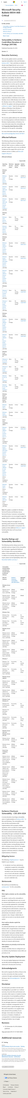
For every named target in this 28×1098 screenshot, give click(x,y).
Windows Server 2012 (4, 406)
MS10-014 (23, 244)
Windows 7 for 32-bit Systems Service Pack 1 (5, 293)
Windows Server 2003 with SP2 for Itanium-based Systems (4, 203)
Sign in (25, 2)
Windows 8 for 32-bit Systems (5, 360)
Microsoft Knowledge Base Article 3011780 (13, 133)
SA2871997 (23, 292)
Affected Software (7, 31)
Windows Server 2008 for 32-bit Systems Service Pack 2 (4, 247)
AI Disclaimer (6, 1085)
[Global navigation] (1, 2)
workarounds (5, 887)
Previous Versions (15, 1085)
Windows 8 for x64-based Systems (5, 369)
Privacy (16, 1087)
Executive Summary (7, 29)
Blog (4, 1087)
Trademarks (13, 1091)
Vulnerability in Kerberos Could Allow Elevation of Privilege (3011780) (14, 27)
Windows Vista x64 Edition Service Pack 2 (4, 229)
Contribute (10, 1087)
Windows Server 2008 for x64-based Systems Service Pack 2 (4, 261)
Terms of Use (6, 1091)
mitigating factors (13, 860)
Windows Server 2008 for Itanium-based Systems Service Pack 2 (4, 276)
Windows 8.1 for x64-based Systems (5, 387)
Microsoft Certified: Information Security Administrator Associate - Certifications (11, 1056)
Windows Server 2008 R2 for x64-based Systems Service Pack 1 (4, 325)
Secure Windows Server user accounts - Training (13, 1046)
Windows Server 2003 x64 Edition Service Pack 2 (4, 190)
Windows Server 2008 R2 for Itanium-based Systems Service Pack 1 (4, 341)
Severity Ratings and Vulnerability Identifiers (13, 33)
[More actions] (25, 5)
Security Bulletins (9, 5)
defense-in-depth (7, 106)
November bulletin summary (9, 559)
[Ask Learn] (22, 5)
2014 (16, 5)
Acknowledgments (14, 978)
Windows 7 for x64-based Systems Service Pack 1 (5, 305)
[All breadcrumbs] (3, 5)
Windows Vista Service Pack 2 (4, 219)
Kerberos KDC (5, 63)
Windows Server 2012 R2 (4, 414)
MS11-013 (23, 177)
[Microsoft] (14, 2)
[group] (14, 335)
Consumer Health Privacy (9, 1089)
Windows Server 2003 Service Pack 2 (4, 179)
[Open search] (21, 2)
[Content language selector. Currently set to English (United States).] (10, 1074)
